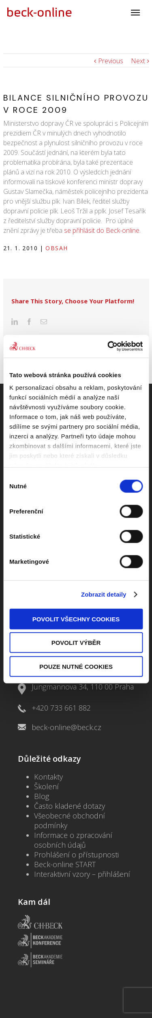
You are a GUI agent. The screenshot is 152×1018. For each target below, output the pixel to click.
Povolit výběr (76, 642)
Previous (110, 60)
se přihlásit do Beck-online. (102, 230)
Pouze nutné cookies (76, 666)
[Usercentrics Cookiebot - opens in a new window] (108, 346)
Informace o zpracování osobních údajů (73, 819)
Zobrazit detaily (103, 594)
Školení (46, 766)
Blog (41, 776)
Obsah (56, 248)
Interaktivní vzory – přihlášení (82, 854)
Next (138, 60)
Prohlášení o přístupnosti (76, 834)
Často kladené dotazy (69, 785)
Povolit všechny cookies (76, 618)
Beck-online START (65, 844)
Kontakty (48, 756)
